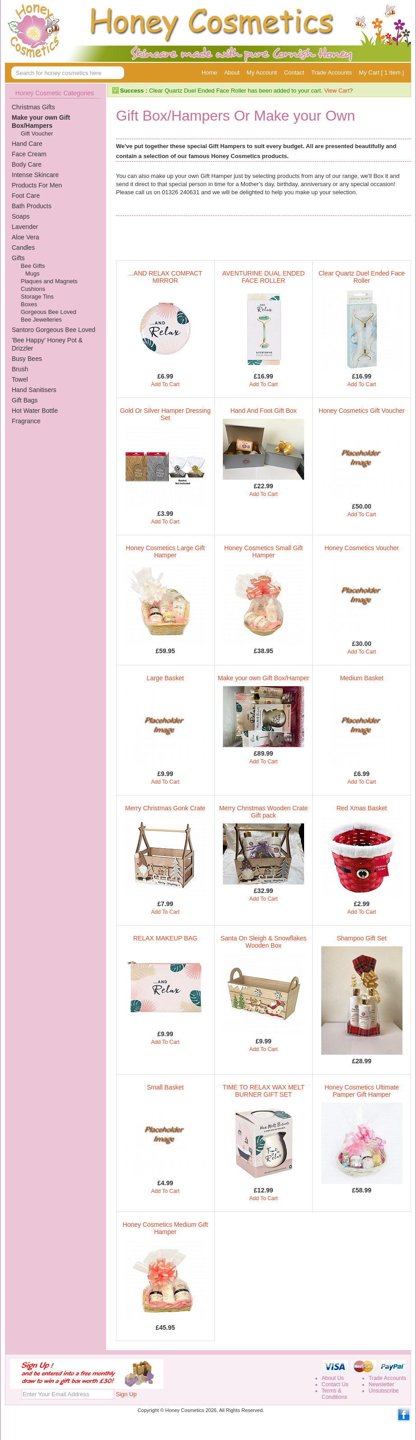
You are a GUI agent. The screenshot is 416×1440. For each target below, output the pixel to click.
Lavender (25, 226)
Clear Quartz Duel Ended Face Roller (362, 277)
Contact (294, 72)
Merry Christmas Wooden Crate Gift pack (263, 811)
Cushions (33, 288)
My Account (262, 72)
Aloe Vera (25, 237)
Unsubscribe (384, 1391)
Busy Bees (27, 358)
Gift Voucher (37, 133)
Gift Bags (25, 400)
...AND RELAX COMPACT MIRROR (165, 277)
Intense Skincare (35, 174)
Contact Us (335, 1384)
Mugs (32, 273)
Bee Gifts (33, 265)
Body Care (27, 164)
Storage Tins (37, 296)
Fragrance (26, 421)
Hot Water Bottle (35, 410)
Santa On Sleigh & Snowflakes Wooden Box (264, 942)
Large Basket (165, 678)
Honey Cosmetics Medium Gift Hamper (165, 1228)
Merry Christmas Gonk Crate (165, 808)
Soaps (21, 216)
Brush (20, 369)
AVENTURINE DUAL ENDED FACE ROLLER (263, 277)
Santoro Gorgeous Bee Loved (53, 329)
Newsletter (381, 1384)
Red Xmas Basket (362, 808)
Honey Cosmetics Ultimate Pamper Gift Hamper (361, 1091)
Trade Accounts (331, 72)
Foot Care (26, 195)
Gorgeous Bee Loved (48, 312)
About (232, 72)
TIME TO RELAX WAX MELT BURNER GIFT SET (263, 1091)
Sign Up (126, 1394)
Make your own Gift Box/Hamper (263, 678)
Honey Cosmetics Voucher (361, 548)
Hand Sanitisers (34, 389)
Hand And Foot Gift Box (263, 410)
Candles (23, 247)
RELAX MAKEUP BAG (165, 938)
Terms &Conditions (334, 1394)
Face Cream (29, 154)
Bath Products (31, 206)
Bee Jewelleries (41, 319)
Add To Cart (165, 384)
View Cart (336, 90)
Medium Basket (361, 678)
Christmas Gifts (33, 107)
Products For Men (37, 185)
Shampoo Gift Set (362, 938)
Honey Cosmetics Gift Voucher (362, 410)
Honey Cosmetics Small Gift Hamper (263, 551)
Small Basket (165, 1087)
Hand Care (27, 143)
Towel (20, 379)
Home (209, 72)
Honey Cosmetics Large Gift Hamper (165, 551)
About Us (333, 1378)
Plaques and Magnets (49, 281)
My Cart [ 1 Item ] (381, 72)
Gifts (18, 258)
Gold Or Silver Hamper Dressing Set (165, 414)
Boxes (29, 304)
